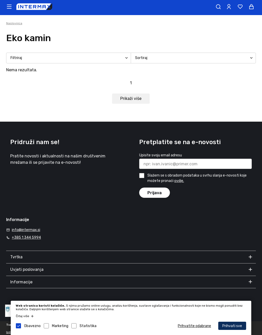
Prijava (154, 192)
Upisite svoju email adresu (160, 155)
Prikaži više (130, 98)
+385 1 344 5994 (26, 237)
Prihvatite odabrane (194, 326)
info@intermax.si (26, 230)
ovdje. (179, 181)
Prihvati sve (232, 326)
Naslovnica (14, 23)
